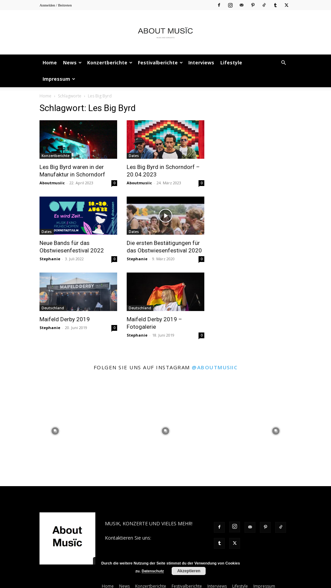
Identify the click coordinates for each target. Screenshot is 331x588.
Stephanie (50, 258)
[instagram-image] (55, 431)
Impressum (59, 79)
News (72, 62)
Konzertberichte (109, 62)
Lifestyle (231, 62)
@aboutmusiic (214, 367)
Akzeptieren (188, 571)
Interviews (201, 62)
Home (50, 62)
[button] (283, 63)
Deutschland (53, 308)
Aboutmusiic (52, 182)
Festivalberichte (160, 62)
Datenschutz (153, 571)
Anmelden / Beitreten (56, 5)
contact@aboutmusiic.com (134, 545)
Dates (134, 155)
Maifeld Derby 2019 (65, 319)
